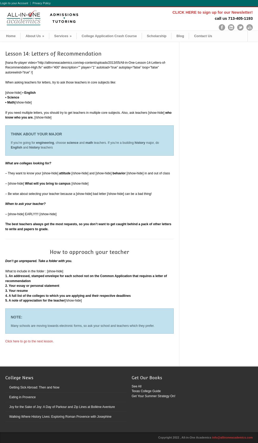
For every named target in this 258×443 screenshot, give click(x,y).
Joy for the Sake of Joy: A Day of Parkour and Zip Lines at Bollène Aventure (62, 407)
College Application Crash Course (109, 36)
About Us (35, 36)
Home (11, 36)
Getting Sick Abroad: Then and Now (34, 387)
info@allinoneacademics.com (232, 437)
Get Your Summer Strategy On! (153, 396)
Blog (180, 36)
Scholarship (156, 36)
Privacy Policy (42, 3)
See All (136, 386)
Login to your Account (14, 3)
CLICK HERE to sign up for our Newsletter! (212, 12)
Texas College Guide (146, 391)
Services (63, 36)
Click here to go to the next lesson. (29, 341)
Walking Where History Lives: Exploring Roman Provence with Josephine (60, 417)
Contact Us (203, 36)
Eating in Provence (22, 397)
